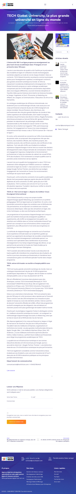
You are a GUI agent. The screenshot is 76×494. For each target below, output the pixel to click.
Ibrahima (40, 25)
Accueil (56, 474)
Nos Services (58, 472)
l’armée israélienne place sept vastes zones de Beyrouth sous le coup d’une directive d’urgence (64, 70)
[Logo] (8, 5)
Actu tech (57, 481)
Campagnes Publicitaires (33, 479)
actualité (19, 23)
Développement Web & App (34, 474)
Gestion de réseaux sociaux (34, 472)
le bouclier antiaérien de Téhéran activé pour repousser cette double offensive (64, 87)
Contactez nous (59, 479)
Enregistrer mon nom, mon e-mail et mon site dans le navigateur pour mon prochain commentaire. (29, 416)
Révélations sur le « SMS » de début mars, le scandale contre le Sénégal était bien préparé (64, 102)
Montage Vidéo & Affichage (34, 482)
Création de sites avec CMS (34, 477)
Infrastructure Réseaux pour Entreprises (38, 484)
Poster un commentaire (16, 421)
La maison (11, 23)
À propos (56, 476)
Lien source (11, 370)
